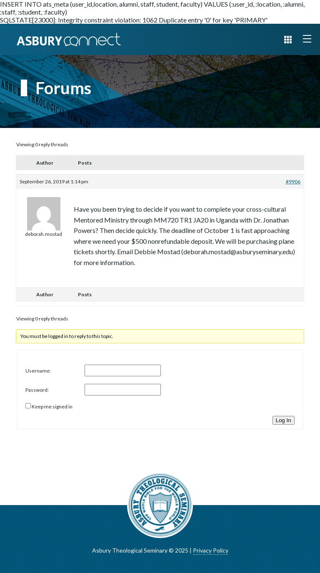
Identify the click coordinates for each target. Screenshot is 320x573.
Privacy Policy (210, 550)
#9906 (293, 181)
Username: (38, 371)
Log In (283, 420)
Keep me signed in (52, 406)
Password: (37, 390)
